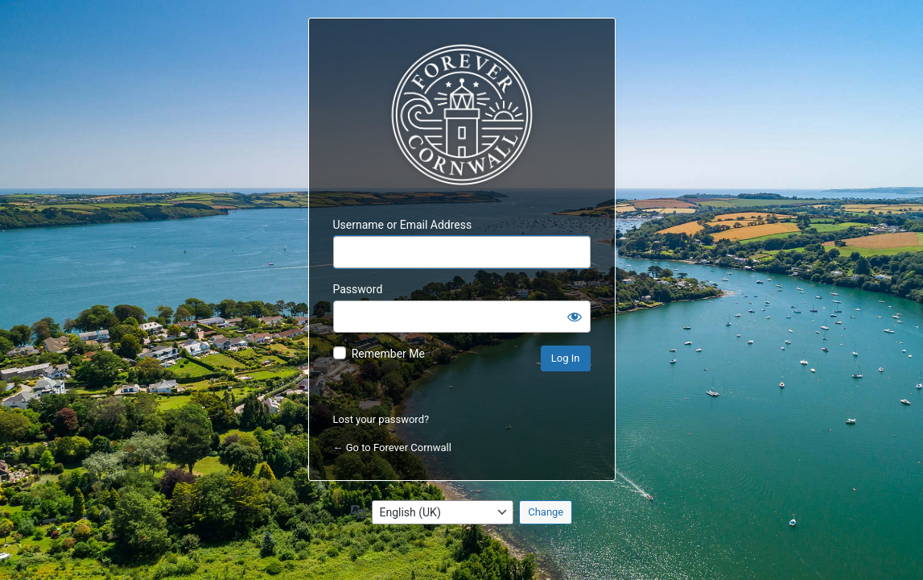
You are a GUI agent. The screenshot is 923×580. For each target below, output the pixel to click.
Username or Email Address (402, 224)
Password (358, 289)
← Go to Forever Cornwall (392, 447)
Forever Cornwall (462, 115)
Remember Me (388, 353)
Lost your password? (381, 419)
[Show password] (574, 316)
